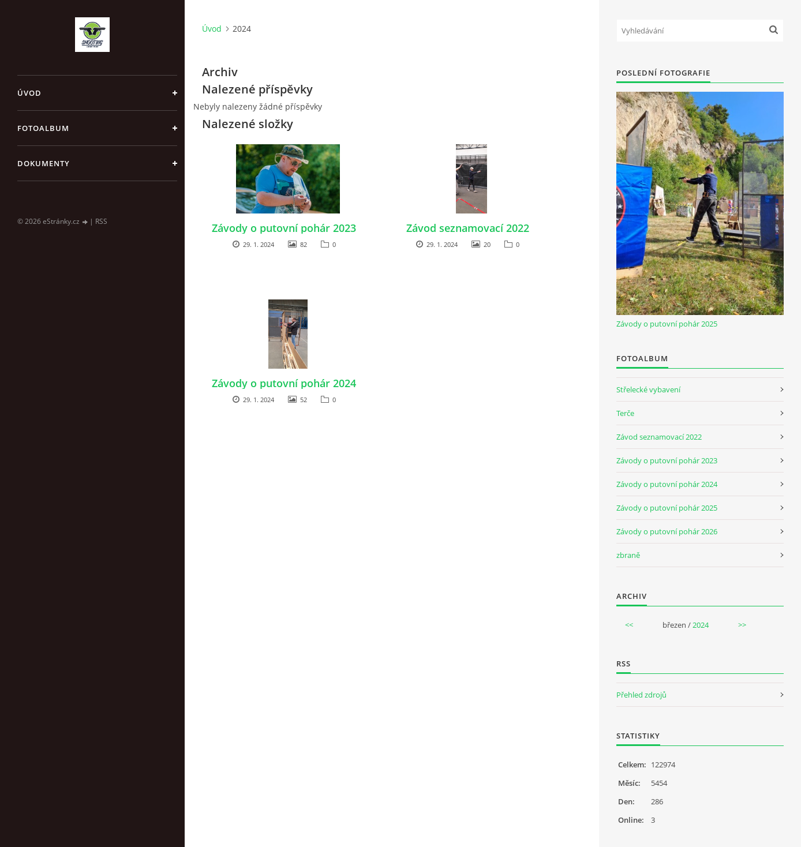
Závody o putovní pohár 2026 (666, 531)
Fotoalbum (43, 128)
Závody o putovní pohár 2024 (284, 383)
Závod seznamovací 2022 (467, 228)
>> (742, 625)
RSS (101, 221)
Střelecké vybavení (648, 389)
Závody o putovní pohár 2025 (666, 323)
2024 (701, 625)
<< (629, 625)
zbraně (628, 555)
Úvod (29, 93)
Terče (625, 413)
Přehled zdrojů (641, 694)
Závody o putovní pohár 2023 (284, 228)
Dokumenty (43, 163)
